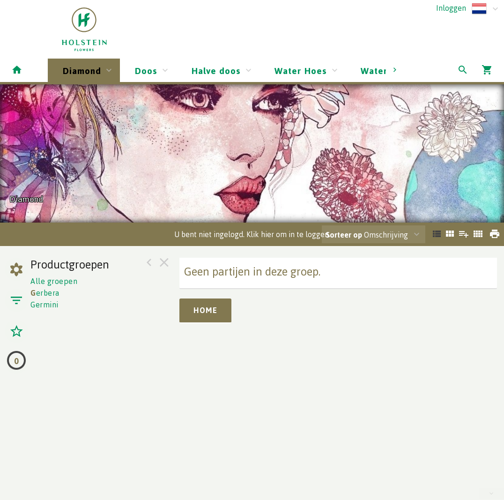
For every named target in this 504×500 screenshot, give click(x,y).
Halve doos (216, 70)
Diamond (82, 70)
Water (374, 70)
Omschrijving (367, 234)
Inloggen (451, 8)
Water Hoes (300, 70)
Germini (44, 304)
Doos (146, 70)
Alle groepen (53, 281)
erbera (44, 293)
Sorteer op (344, 234)
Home (205, 310)
